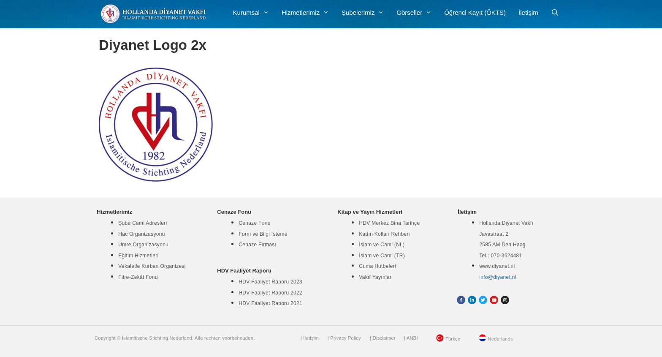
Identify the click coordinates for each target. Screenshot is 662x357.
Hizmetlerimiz (308, 12)
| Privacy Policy (344, 338)
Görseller (417, 12)
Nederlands (500, 338)
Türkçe (452, 338)
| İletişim (310, 338)
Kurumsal (254, 12)
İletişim (528, 12)
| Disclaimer (383, 338)
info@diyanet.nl (497, 277)
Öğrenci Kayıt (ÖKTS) (475, 12)
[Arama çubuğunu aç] (555, 12)
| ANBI (411, 338)
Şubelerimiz (366, 12)
